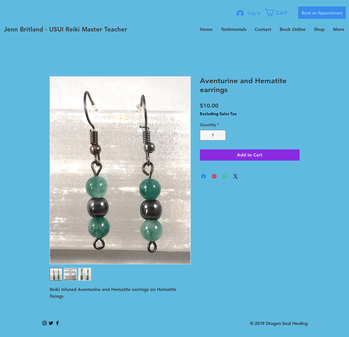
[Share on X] (235, 176)
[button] (279, 13)
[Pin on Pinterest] (214, 176)
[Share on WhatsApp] (225, 176)
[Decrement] (204, 135)
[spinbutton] (213, 135)
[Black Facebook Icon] (57, 323)
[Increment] (221, 135)
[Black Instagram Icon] (44, 323)
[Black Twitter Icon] (51, 323)
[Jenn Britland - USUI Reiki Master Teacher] (65, 29)
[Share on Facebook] (203, 176)
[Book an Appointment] (322, 12)
